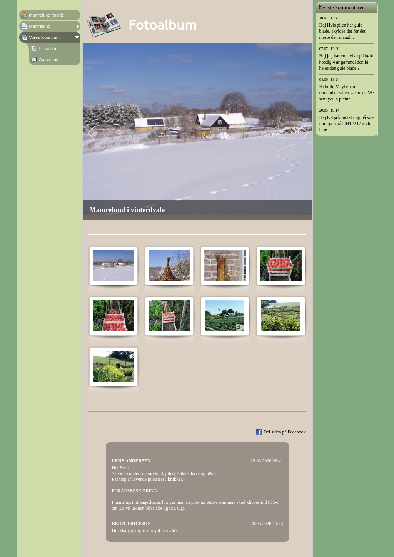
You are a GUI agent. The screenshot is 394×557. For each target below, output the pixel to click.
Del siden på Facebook (285, 432)
